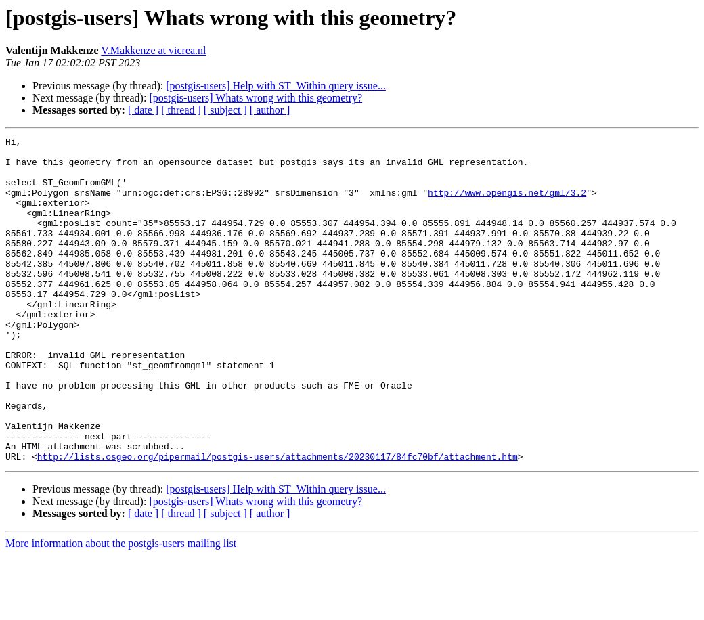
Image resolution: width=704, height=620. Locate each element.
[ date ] (143, 110)
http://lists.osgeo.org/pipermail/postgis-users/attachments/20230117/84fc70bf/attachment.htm (277, 521)
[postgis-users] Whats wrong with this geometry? (255, 98)
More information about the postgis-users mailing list (120, 608)
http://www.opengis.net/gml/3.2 (507, 204)
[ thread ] (181, 110)
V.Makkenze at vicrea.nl (153, 50)
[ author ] (270, 110)
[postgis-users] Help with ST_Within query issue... (276, 85)
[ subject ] (225, 110)
